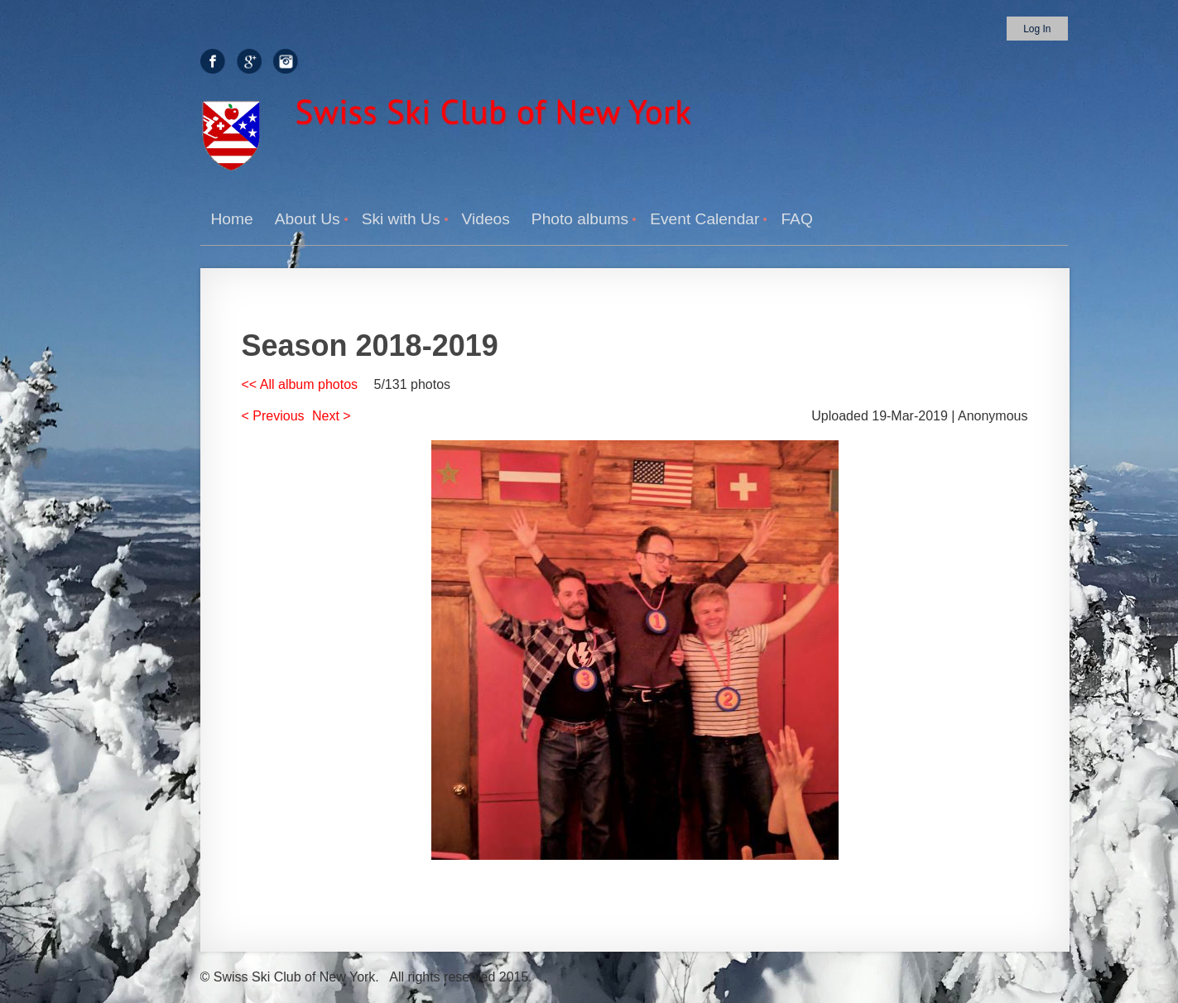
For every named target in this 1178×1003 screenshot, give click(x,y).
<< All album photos (300, 384)
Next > (331, 416)
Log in (1037, 29)
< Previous (273, 416)
